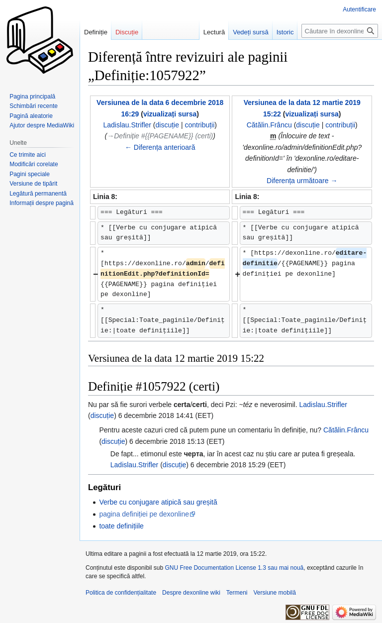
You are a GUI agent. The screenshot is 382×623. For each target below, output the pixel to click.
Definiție (95, 32)
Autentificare (359, 9)
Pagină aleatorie (31, 115)
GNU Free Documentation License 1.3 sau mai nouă (234, 567)
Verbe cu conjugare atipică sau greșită (158, 502)
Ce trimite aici (27, 154)
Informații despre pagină (41, 203)
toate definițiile (121, 526)
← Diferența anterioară (160, 147)
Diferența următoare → (302, 181)
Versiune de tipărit (33, 183)
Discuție (126, 32)
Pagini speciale (29, 174)
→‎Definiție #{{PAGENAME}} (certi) (160, 136)
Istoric (285, 32)
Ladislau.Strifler (323, 405)
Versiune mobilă (275, 592)
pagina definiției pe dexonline (144, 514)
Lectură (214, 32)
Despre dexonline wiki (191, 592)
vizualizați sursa (169, 114)
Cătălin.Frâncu (346, 430)
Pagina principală (32, 96)
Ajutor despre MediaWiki (41, 125)
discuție (167, 125)
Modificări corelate (33, 164)
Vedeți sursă (251, 32)
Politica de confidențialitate (121, 592)
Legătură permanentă (38, 193)
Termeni (237, 592)
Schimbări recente (33, 106)
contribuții (199, 125)
